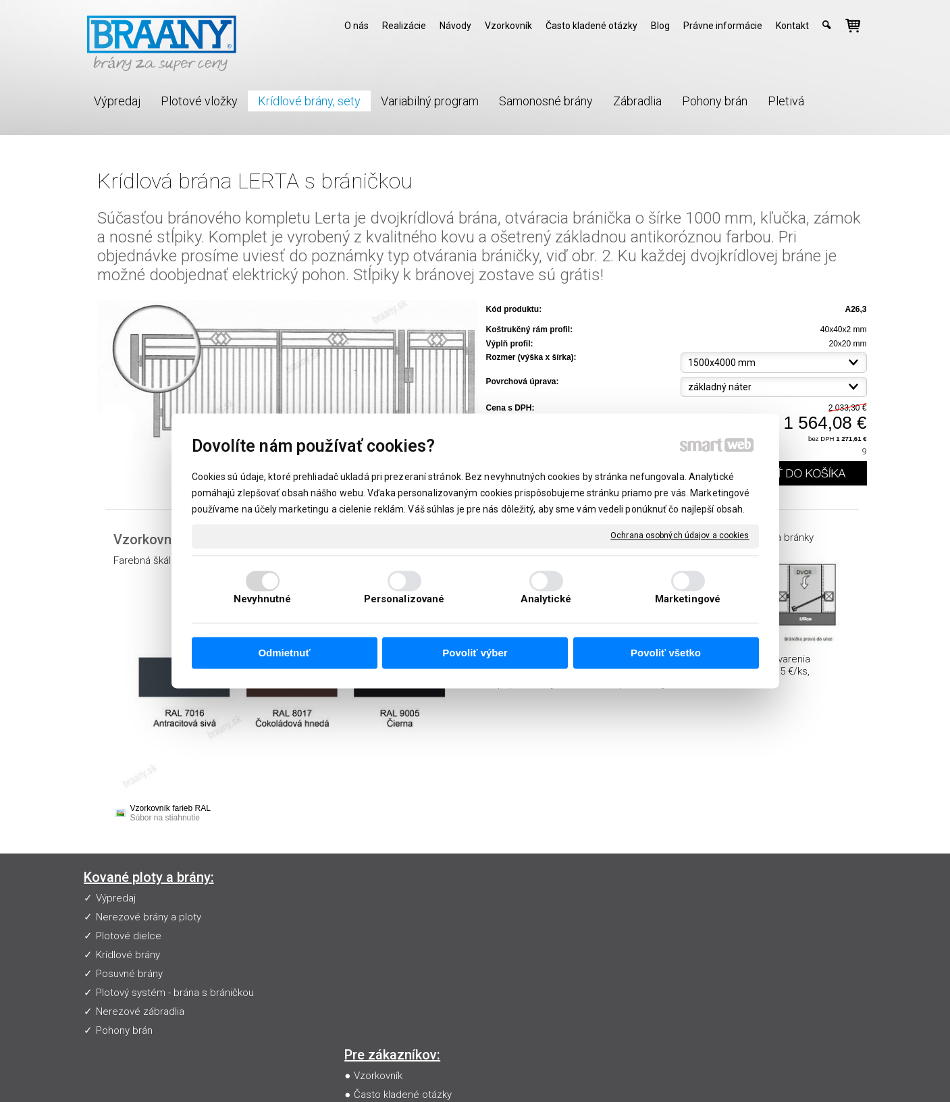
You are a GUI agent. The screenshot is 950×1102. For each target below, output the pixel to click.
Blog (367, 974)
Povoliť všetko (666, 652)
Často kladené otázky (405, 917)
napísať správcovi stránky (484, 1072)
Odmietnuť (284, 652)
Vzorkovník (381, 898)
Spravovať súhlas (723, 1072)
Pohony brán (124, 1030)
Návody (373, 936)
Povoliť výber (474, 652)
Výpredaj (116, 898)
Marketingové (687, 600)
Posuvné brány (129, 974)
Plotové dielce (128, 936)
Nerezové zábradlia (140, 1011)
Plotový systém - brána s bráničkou (175, 993)
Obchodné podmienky (407, 955)
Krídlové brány (128, 955)
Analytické (546, 600)
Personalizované (404, 600)
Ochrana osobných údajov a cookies (679, 535)
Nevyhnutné (263, 600)
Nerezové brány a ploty (148, 917)
